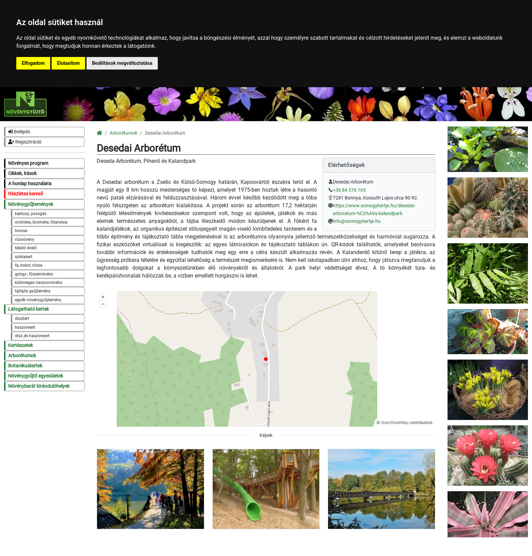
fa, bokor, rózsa (28, 265)
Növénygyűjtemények (30, 204)
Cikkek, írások (22, 173)
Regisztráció (24, 142)
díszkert (22, 318)
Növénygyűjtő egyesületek (35, 376)
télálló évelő (26, 248)
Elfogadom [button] (33, 63)
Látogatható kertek (28, 309)
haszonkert (25, 327)
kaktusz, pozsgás (30, 213)
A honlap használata (30, 184)
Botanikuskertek (25, 366)
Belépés (19, 132)
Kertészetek (20, 345)
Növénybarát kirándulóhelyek (39, 386)
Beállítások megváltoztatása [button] (122, 63)
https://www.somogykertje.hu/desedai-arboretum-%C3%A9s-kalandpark (374, 209)
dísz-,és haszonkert (32, 335)
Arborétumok (22, 356)
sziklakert (23, 256)
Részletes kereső (25, 194)
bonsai (21, 230)
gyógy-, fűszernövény (34, 274)
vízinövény (24, 239)
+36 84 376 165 (349, 190)
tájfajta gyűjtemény (33, 291)
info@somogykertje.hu (357, 221)
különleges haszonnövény (38, 282)
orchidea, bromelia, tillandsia (41, 222)
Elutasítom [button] (68, 63)
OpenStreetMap (395, 422)
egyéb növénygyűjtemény (38, 300)
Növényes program (28, 163)
